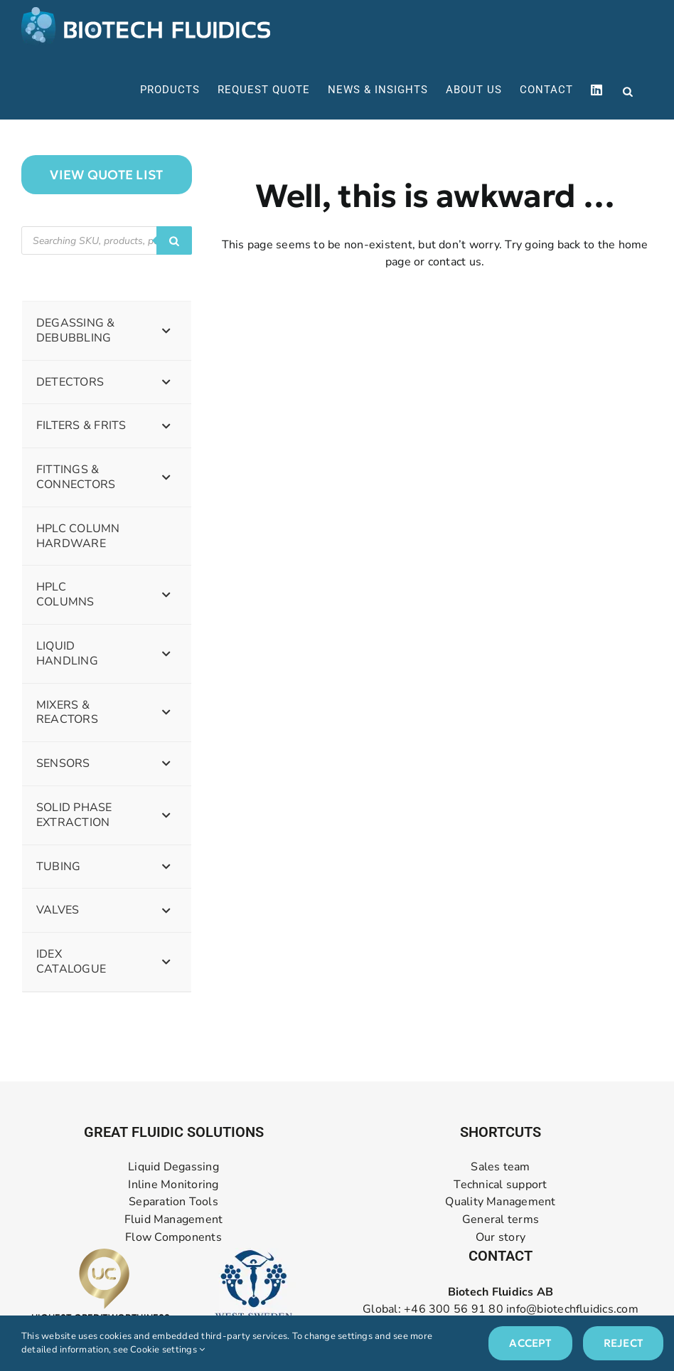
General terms (500, 1219)
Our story (500, 1237)
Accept (530, 1343)
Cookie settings (167, 1349)
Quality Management (500, 1202)
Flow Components (173, 1237)
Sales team (500, 1167)
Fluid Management (173, 1219)
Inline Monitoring (173, 1184)
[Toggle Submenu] (166, 331)
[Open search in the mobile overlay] (628, 90)
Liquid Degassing (173, 1167)
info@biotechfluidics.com (572, 1309)
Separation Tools (173, 1202)
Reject (623, 1343)
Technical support (500, 1184)
